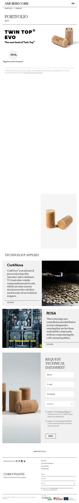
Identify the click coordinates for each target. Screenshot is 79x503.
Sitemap (43, 461)
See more (10, 302)
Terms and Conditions (47, 463)
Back (7, 21)
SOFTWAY (4, 498)
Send (50, 436)
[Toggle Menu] (73, 3)
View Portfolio (39, 451)
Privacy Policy (63, 412)
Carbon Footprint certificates (33, 73)
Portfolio (8, 8)
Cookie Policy (45, 468)
